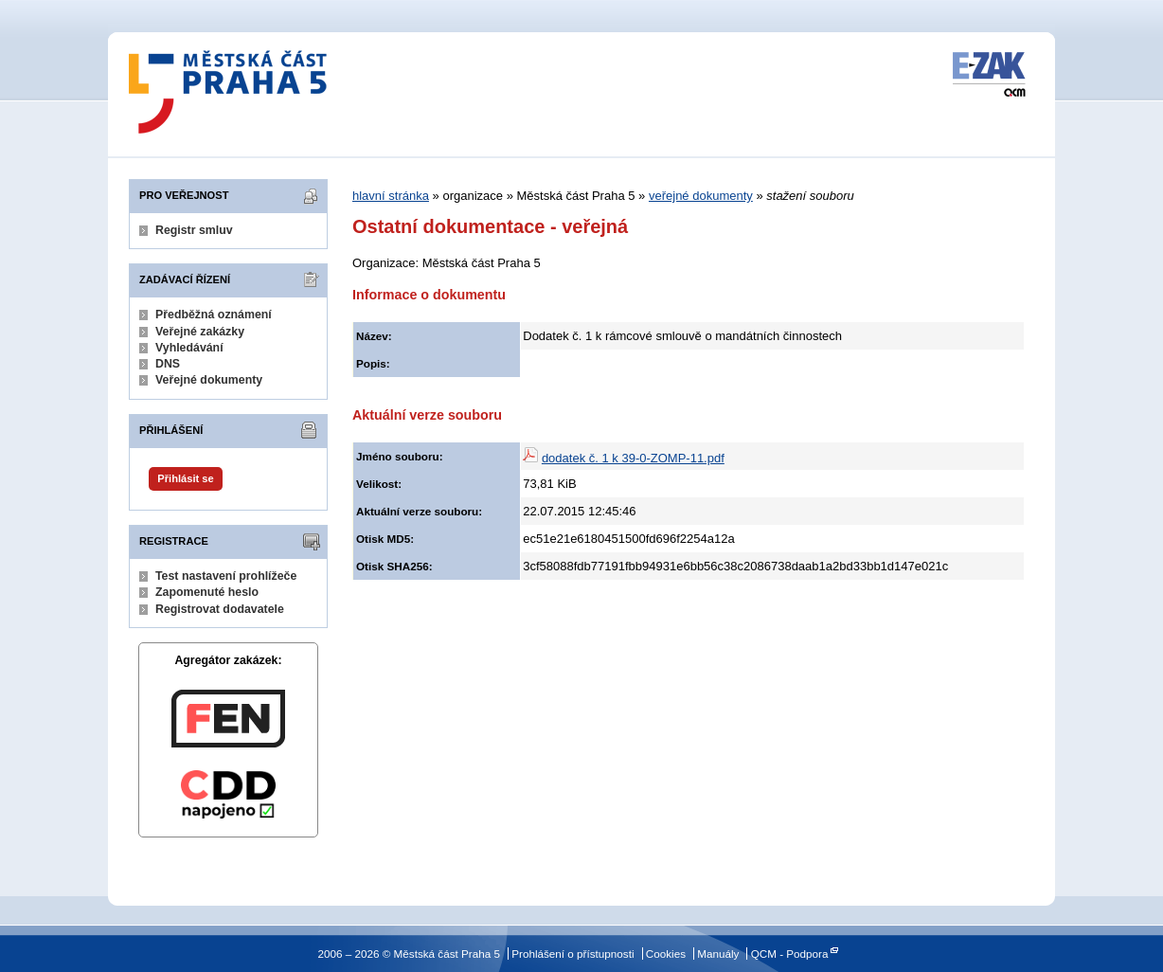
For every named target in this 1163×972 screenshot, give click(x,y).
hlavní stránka (390, 196)
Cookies (666, 953)
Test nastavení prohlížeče (225, 576)
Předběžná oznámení (213, 314)
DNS (167, 363)
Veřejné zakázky (199, 331)
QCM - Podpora (790, 953)
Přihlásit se (185, 478)
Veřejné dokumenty (208, 380)
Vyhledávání (189, 347)
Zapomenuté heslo (207, 592)
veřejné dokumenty (701, 196)
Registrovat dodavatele (219, 609)
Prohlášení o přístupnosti (572, 953)
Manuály (718, 953)
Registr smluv (194, 230)
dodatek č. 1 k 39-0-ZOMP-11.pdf (633, 458)
